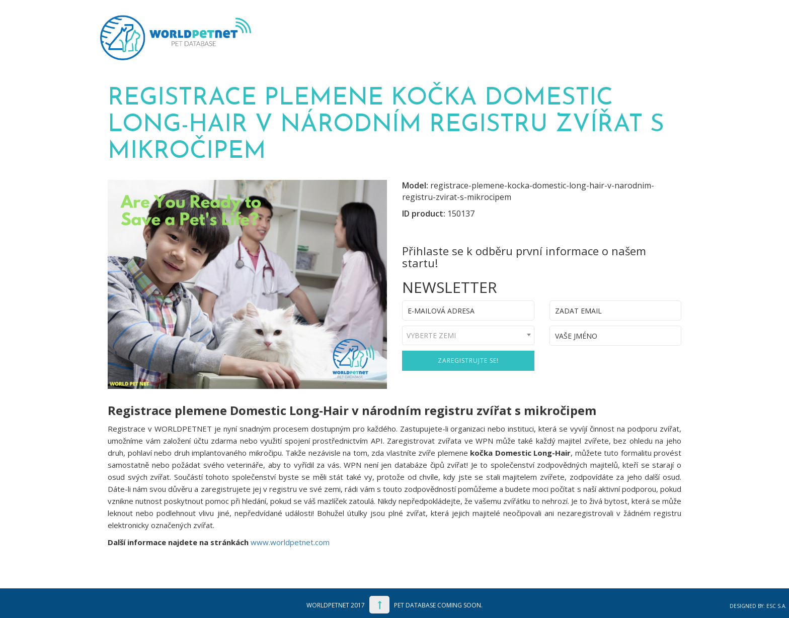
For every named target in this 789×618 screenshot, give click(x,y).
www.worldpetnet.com (290, 542)
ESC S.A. (776, 605)
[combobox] (468, 335)
